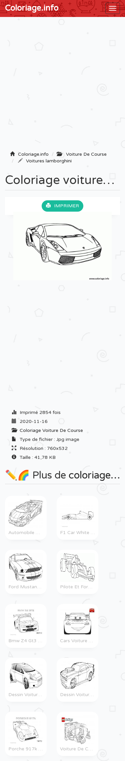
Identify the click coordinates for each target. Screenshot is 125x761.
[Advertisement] (62, 86)
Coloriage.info (31, 8)
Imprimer (62, 206)
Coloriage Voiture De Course (51, 430)
